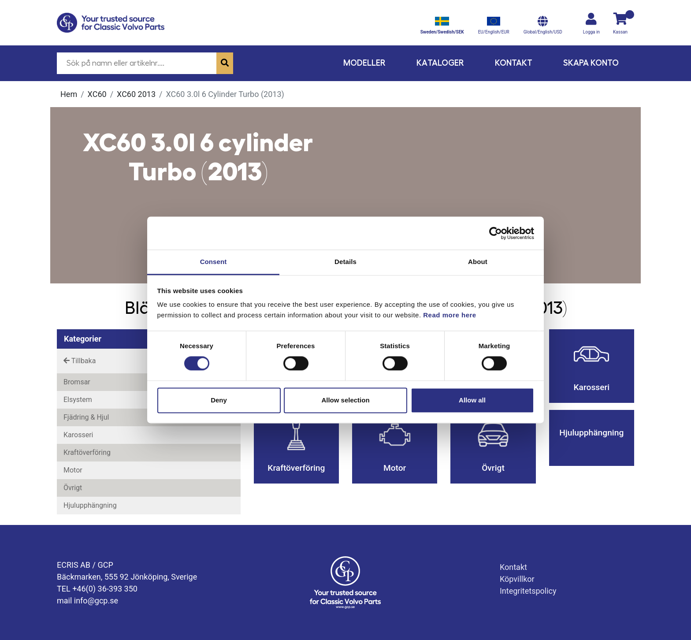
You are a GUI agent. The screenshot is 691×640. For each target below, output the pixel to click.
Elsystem (77, 399)
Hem (68, 94)
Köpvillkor (517, 579)
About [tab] (477, 261)
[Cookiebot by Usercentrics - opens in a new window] (495, 233)
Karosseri (78, 435)
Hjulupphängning (90, 505)
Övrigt (72, 488)
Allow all (472, 400)
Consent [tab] (213, 261)
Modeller (364, 63)
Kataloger (440, 63)
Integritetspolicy (528, 590)
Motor (72, 470)
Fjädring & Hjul (86, 417)
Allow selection (345, 400)
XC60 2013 (136, 94)
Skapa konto (591, 63)
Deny (219, 400)
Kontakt (513, 63)
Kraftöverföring (87, 452)
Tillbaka (79, 361)
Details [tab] (345, 261)
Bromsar (76, 382)
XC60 (97, 94)
